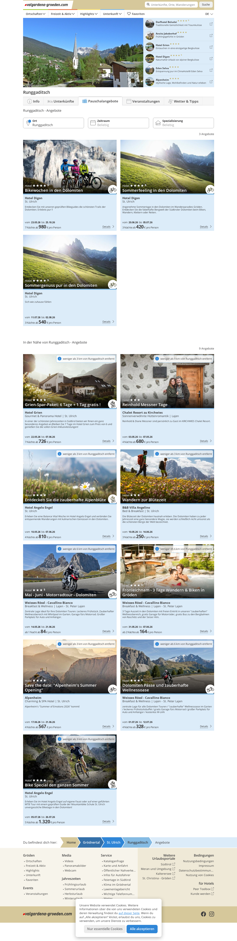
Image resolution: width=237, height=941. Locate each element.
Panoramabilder (75, 866)
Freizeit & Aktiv (61, 14)
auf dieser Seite (129, 913)
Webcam (70, 870)
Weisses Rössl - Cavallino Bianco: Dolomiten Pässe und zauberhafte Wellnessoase (167, 685)
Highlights (87, 14)
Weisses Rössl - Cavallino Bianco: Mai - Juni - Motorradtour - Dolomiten (70, 589)
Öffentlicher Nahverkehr (120, 870)
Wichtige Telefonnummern (120, 894)
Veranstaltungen (37, 894)
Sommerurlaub (75, 889)
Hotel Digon (33, 198)
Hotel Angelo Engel (39, 507)
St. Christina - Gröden (158, 878)
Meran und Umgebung (158, 869)
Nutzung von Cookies (200, 875)
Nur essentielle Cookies (105, 929)
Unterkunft (110, 14)
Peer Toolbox (203, 889)
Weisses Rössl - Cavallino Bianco (49, 603)
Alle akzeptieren (142, 929)
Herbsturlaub (74, 894)
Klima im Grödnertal (117, 884)
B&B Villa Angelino (136, 507)
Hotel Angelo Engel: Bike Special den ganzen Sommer (70, 780)
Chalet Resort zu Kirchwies (142, 412)
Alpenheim (33, 698)
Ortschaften (34, 14)
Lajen (175, 416)
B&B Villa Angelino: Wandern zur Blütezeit (167, 495)
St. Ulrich (31, 201)
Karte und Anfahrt (116, 866)
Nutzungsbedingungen (198, 861)
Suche (206, 4)
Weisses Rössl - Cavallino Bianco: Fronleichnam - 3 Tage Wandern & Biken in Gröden (167, 589)
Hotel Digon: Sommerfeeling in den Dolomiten (167, 185)
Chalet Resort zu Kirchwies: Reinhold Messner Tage (167, 399)
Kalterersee (165, 874)
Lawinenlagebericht (117, 889)
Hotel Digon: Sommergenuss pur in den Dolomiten (70, 280)
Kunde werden (202, 894)
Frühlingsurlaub (75, 884)
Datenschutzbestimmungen (196, 870)
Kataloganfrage (114, 861)
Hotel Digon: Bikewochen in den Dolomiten (70, 185)
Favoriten (136, 14)
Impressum (206, 866)
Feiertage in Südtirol (117, 880)
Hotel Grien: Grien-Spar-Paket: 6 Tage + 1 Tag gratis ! (70, 399)
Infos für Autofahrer (117, 875)
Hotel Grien (33, 412)
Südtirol (168, 864)
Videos (69, 861)
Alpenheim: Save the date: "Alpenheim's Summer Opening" (70, 685)
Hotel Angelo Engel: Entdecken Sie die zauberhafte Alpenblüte (70, 495)
